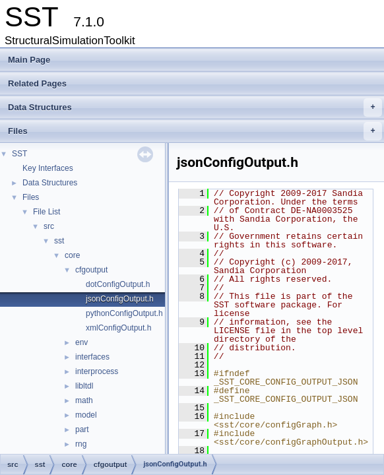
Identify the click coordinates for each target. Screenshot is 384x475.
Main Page (29, 60)
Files (195, 131)
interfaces (92, 357)
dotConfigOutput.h (118, 284)
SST (19, 153)
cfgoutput (91, 269)
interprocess (96, 371)
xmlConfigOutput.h (118, 327)
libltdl (84, 386)
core (72, 255)
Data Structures (195, 107)
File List (46, 211)
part (82, 429)
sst (59, 240)
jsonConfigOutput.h (120, 298)
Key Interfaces (47, 168)
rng (80, 444)
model (86, 415)
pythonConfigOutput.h (124, 313)
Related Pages (37, 83)
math (84, 400)
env (81, 342)
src (49, 226)
